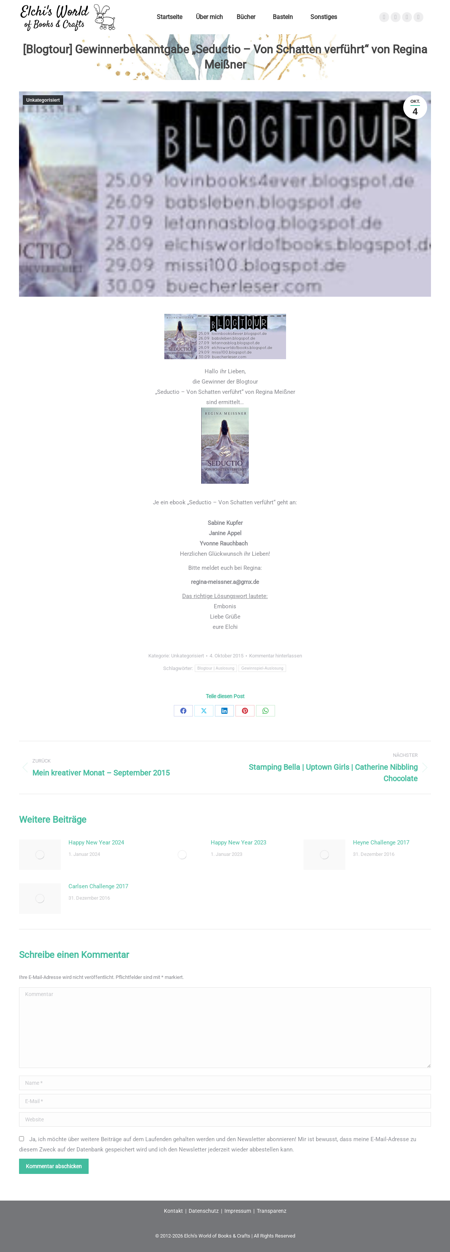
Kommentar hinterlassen (275, 656)
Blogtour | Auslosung (216, 668)
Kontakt (173, 1211)
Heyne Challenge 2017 (381, 842)
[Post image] (40, 854)
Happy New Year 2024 (96, 842)
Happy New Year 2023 (238, 842)
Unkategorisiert (43, 100)
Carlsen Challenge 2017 (98, 886)
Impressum (237, 1211)
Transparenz (271, 1211)
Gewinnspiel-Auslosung (262, 668)
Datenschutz (204, 1211)
